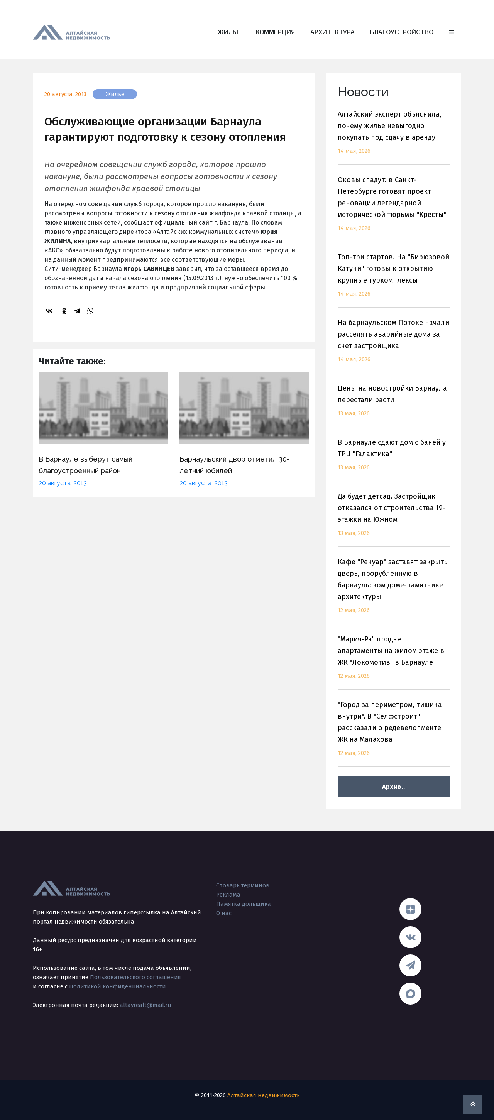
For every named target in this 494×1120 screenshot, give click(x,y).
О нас (224, 913)
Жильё (229, 32)
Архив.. (393, 786)
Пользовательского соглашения (135, 977)
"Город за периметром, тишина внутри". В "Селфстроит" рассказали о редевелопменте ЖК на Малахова (394, 733)
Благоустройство (401, 32)
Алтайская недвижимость (263, 1095)
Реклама (228, 894)
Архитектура (332, 32)
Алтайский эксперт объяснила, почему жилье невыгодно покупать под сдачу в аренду (394, 137)
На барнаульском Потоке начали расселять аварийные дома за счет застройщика (394, 345)
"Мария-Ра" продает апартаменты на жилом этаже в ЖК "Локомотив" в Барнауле (394, 662)
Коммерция (275, 32)
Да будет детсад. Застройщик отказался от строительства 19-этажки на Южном (394, 519)
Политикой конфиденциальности (117, 986)
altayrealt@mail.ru (145, 1005)
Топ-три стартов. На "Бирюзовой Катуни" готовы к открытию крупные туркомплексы (394, 280)
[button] (451, 32)
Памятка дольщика (243, 903)
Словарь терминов (242, 885)
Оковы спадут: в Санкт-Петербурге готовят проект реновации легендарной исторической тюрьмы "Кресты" (394, 209)
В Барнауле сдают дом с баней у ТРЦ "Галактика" (394, 459)
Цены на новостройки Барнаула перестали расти (394, 405)
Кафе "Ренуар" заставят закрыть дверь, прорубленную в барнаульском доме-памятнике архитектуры (394, 591)
